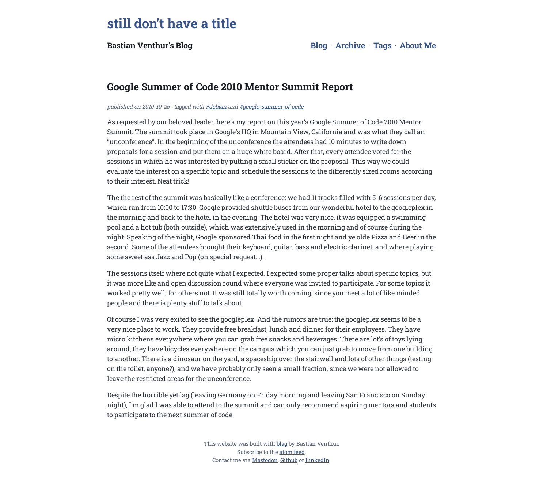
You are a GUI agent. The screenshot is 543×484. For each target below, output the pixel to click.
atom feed (292, 451)
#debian (216, 106)
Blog (319, 45)
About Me (418, 45)
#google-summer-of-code (271, 106)
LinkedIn (317, 460)
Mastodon (265, 460)
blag (282, 443)
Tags (382, 45)
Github (288, 460)
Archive (350, 45)
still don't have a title (171, 23)
